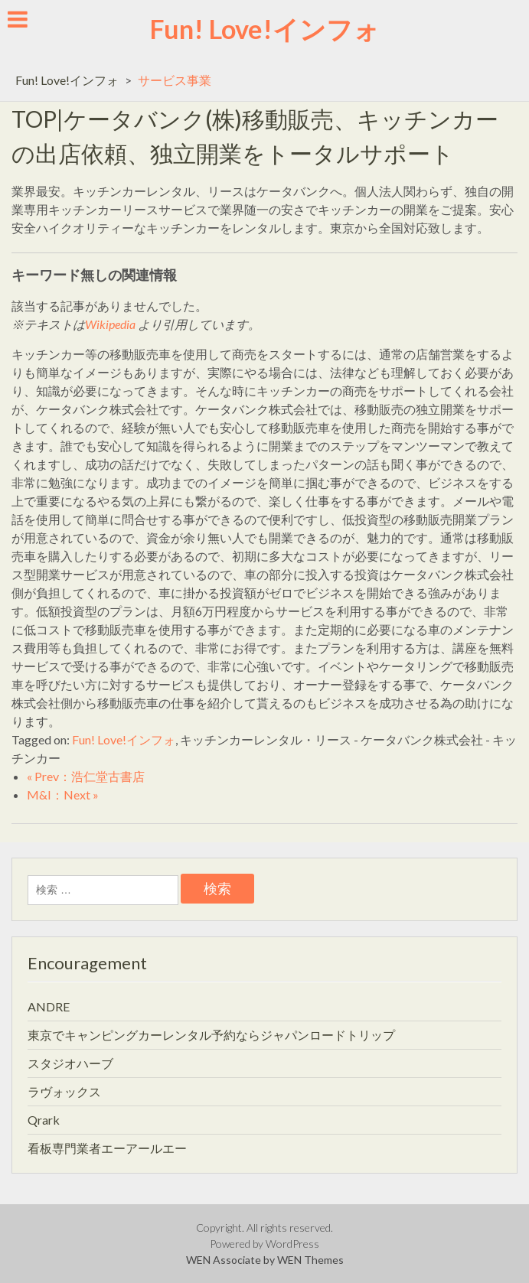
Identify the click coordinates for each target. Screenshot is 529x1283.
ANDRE (49, 1006)
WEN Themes (310, 1259)
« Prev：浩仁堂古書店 (86, 776)
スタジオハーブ (70, 1063)
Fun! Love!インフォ (265, 28)
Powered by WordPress (264, 1243)
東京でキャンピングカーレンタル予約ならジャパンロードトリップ (211, 1034)
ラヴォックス (64, 1091)
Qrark (44, 1119)
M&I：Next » (63, 794)
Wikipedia (110, 324)
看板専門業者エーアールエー (107, 1148)
